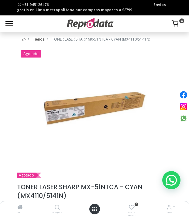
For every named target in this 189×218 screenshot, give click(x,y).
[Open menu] (94, 209)
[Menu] (9, 23)
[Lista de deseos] (132, 207)
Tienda (39, 39)
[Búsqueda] (57, 207)
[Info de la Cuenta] (169, 207)
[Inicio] (20, 207)
